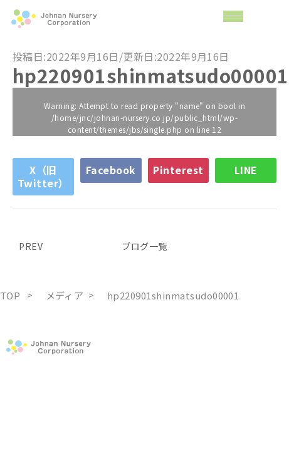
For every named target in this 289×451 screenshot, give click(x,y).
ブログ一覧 (144, 246)
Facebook (111, 169)
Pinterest (178, 169)
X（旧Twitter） (43, 176)
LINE (246, 169)
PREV (28, 246)
